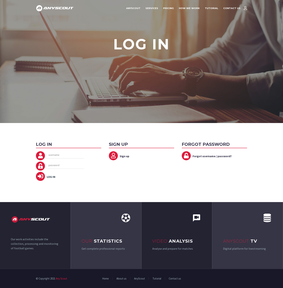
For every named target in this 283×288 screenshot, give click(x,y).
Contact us (231, 8)
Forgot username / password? (212, 156)
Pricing (168, 8)
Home (105, 278)
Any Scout (61, 278)
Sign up (124, 156)
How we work (189, 8)
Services (151, 8)
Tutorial (211, 8)
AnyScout (133, 8)
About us (121, 278)
